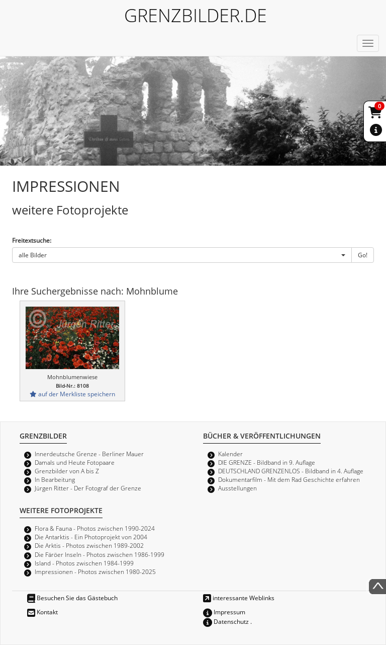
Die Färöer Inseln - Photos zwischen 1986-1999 (99, 554)
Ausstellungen (237, 488)
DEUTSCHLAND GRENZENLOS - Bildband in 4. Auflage (290, 471)
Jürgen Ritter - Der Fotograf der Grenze (88, 488)
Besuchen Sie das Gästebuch (72, 598)
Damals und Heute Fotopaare (75, 462)
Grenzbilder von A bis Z (67, 471)
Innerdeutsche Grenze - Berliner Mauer (89, 454)
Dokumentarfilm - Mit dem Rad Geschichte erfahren (289, 479)
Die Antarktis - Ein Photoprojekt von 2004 (91, 537)
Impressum (224, 612)
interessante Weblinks (238, 598)
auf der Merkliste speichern (72, 394)
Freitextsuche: (31, 240)
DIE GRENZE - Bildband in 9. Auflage (266, 462)
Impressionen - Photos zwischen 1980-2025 (95, 571)
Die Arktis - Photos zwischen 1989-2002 (89, 545)
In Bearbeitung (55, 479)
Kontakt (42, 612)
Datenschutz (226, 621)
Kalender (230, 454)
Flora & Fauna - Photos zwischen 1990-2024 (95, 528)
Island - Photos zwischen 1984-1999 (84, 563)
